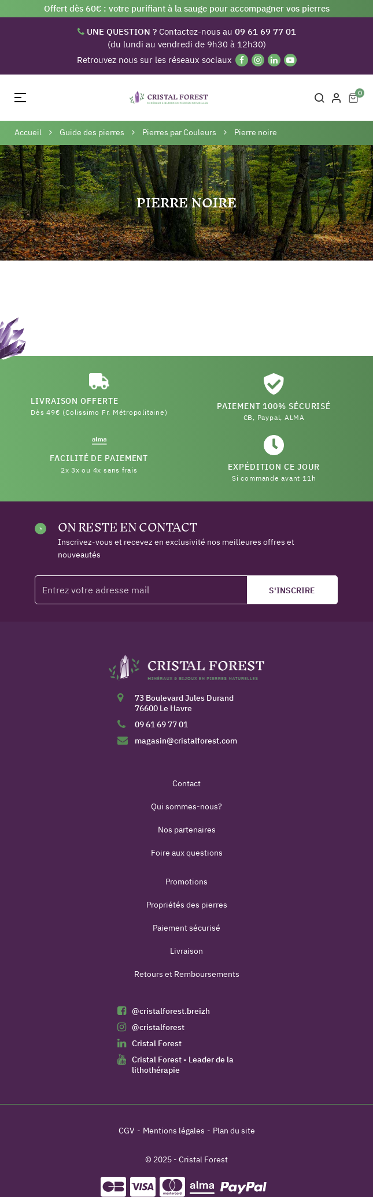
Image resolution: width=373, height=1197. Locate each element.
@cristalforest (158, 1027)
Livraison (186, 951)
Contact (186, 783)
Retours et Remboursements (186, 974)
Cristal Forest (157, 1043)
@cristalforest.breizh (171, 1011)
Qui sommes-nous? (186, 806)
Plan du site (234, 1130)
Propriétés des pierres (186, 904)
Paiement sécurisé (186, 928)
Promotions (186, 881)
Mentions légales (174, 1130)
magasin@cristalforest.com (186, 740)
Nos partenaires (187, 829)
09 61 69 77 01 (161, 724)
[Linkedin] (274, 60)
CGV (127, 1130)
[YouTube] (290, 60)
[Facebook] (241, 60)
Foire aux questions (187, 852)
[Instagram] (258, 60)
